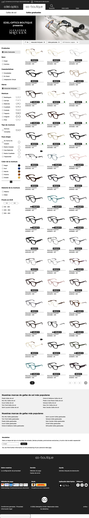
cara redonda (11, 150)
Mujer (5, 61)
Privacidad (19, 506)
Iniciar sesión (65, 8)
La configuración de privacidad (11, 471)
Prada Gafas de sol (8, 398)
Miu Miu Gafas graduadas (10, 416)
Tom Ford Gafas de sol (9, 405)
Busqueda (52, 8)
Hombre (5, 64)
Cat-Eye (11, 100)
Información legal (6, 509)
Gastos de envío (35, 473)
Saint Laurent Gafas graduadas (55, 416)
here (49, 447)
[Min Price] (7, 203)
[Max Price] (15, 203)
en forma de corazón (11, 142)
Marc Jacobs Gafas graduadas (55, 421)
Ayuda (61, 468)
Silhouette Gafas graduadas (54, 426)
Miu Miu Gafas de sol (8, 400)
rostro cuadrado (11, 153)
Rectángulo (11, 97)
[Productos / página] (71, 42)
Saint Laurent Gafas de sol (10, 407)
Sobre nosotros (6, 468)
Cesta (77, 8)
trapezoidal (11, 156)
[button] (11, 7)
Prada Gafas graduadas (9, 421)
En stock (6, 76)
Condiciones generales (8, 506)
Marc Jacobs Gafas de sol (51, 407)
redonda (11, 103)
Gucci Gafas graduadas (9, 423)
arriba (85, 506)
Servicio (32, 468)
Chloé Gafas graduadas (53, 423)
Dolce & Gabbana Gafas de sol (52, 398)
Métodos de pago (35, 471)
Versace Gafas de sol (49, 403)
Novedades (6, 73)
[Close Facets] (11, 42)
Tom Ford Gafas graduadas (10, 419)
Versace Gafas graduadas (54, 419)
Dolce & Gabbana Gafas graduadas (13, 426)
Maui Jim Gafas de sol (50, 405)
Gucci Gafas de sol (8, 403)
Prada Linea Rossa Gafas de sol (53, 400)
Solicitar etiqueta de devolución (69, 471)
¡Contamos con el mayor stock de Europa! (17, 1)
